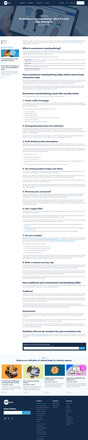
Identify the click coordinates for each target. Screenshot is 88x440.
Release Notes (69, 420)
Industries (55, 401)
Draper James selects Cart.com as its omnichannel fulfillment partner (10, 67)
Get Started (26, 412)
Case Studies (68, 416)
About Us (47, 3)
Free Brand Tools (69, 418)
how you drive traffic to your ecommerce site (64, 241)
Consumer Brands (56, 405)
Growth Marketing (39, 438)
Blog (67, 415)
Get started (80, 3)
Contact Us (61, 3)
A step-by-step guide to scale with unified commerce (9, 59)
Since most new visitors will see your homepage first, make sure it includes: (39, 109)
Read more (4, 392)
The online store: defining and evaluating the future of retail (10, 382)
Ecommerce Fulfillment (40, 409)
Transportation (39, 417)
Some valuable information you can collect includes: (34, 244)
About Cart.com (69, 403)
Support (67, 424)
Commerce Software (41, 424)
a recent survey (72, 194)
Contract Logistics (39, 419)
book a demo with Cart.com (42, 335)
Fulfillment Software (40, 426)
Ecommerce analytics (28, 238)
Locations (38, 421)
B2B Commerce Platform (41, 432)
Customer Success (40, 415)
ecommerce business (70, 41)
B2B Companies (56, 403)
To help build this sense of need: (30, 154)
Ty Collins (47, 25)
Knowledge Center (70, 422)
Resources (69, 401)
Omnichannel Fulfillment (41, 405)
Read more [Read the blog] (3, 62)
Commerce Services (40, 436)
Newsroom (68, 407)
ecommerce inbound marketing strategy (48, 239)
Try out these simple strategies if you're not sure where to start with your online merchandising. (44, 96)
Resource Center (69, 411)
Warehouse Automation (41, 413)
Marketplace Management (41, 428)
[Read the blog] (10, 53)
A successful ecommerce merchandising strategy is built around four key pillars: (40, 57)
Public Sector (55, 407)
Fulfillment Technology (40, 411)
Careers (67, 405)
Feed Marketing (39, 430)
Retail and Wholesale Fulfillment (42, 407)
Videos (67, 413)
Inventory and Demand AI (41, 434)
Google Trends (27, 227)
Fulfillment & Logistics (41, 403)
